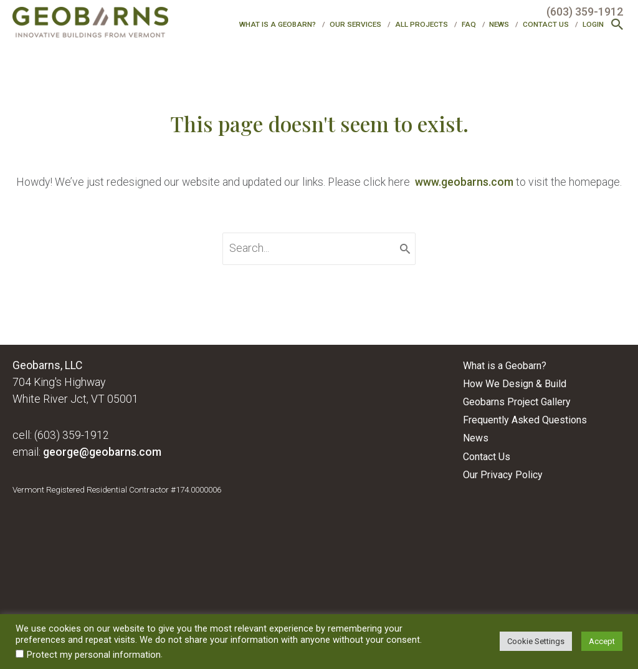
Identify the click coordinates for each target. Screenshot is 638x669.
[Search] (405, 248)
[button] (617, 25)
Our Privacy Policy (503, 475)
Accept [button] (602, 641)
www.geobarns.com (464, 182)
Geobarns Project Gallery (517, 402)
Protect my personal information (94, 654)
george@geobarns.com (102, 452)
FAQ (469, 24)
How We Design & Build (514, 384)
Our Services (355, 24)
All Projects (421, 24)
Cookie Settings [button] (535, 641)
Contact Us (546, 24)
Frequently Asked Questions (525, 420)
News (499, 24)
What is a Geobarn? (277, 24)
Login (593, 24)
